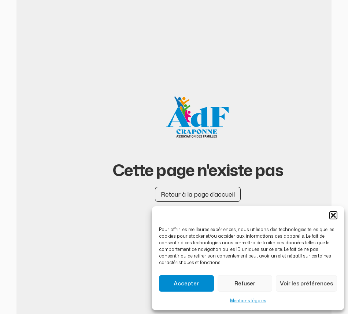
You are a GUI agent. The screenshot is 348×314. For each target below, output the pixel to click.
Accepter (186, 283)
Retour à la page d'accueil (198, 194)
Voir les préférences (306, 283)
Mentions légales (248, 300)
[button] (333, 215)
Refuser (244, 283)
